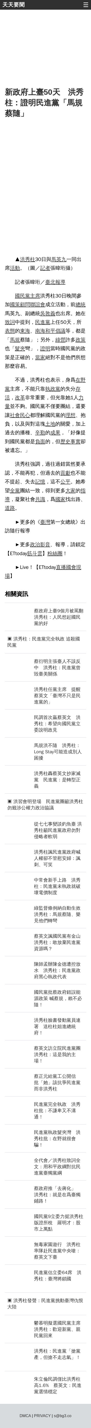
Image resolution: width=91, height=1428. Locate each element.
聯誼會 (37, 304)
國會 (71, 567)
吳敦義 (47, 313)
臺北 (50, 282)
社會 (15, 415)
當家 (40, 357)
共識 (40, 499)
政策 (80, 340)
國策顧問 (20, 304)
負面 (40, 441)
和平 (50, 331)
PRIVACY (42, 1416)
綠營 (60, 340)
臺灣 (45, 522)
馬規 (15, 340)
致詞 (10, 322)
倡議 (60, 331)
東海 (25, 331)
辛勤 (40, 432)
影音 (45, 544)
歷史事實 (70, 441)
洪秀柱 (27, 259)
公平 (65, 481)
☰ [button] (86, 4)
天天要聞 (13, 5)
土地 (50, 424)
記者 (45, 268)
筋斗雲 (34, 553)
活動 (15, 268)
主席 (35, 296)
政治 (35, 544)
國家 (60, 499)
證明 (45, 348)
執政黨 (52, 389)
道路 (10, 508)
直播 (61, 567)
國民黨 (22, 296)
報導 (60, 282)
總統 (80, 304)
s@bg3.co (62, 1416)
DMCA (25, 1416)
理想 (71, 415)
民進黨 (42, 322)
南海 (40, 331)
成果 (55, 432)
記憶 (40, 481)
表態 (10, 331)
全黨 (15, 490)
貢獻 (65, 473)
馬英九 (58, 259)
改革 (20, 397)
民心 (25, 415)
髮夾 (20, 348)
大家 (71, 490)
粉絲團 (54, 553)
